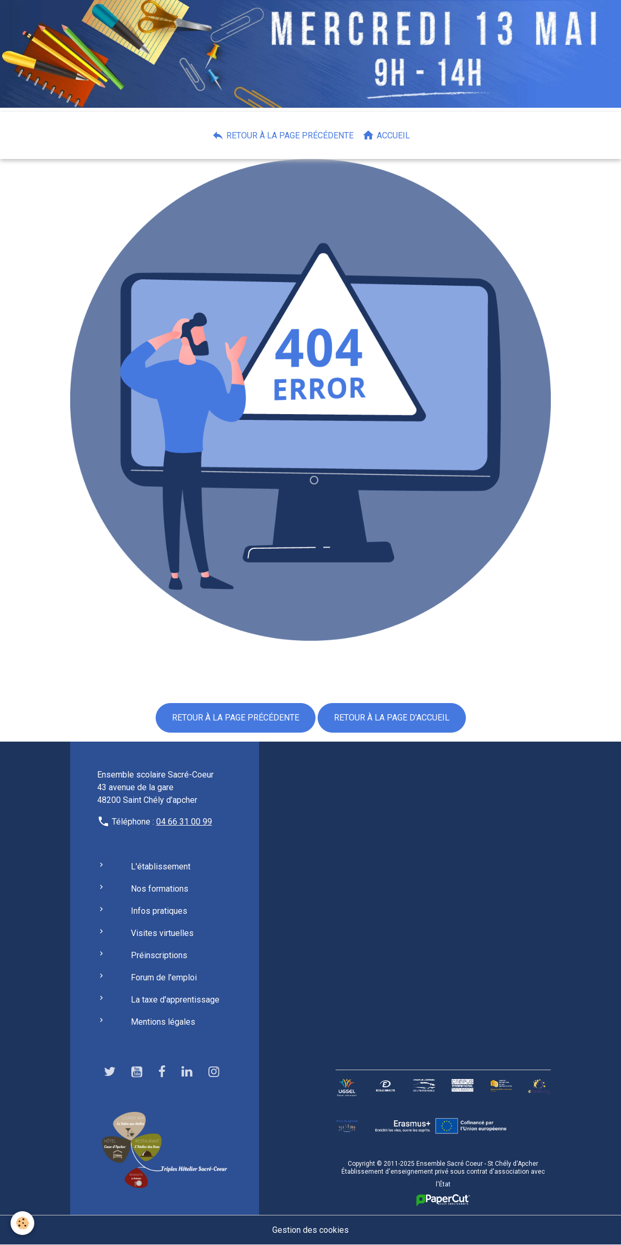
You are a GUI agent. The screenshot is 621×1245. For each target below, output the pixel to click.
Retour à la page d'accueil (392, 718)
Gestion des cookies (310, 1230)
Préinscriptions (159, 955)
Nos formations (159, 889)
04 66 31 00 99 (184, 822)
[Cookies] (22, 1223)
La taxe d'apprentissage (175, 1000)
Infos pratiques (159, 911)
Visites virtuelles (162, 933)
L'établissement (160, 867)
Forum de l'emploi (164, 977)
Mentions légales (163, 1022)
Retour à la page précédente (283, 135)
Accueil (386, 135)
